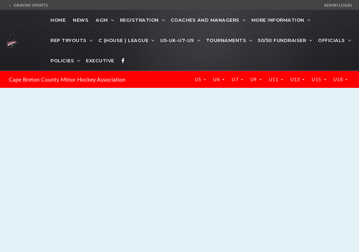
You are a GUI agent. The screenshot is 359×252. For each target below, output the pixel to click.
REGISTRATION (139, 20)
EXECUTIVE (100, 60)
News (80, 20)
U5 (199, 79)
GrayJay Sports (27, 5)
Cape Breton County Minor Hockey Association (67, 79)
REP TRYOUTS (68, 40)
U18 (338, 79)
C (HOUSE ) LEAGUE (124, 40)
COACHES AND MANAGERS (205, 20)
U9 (254, 79)
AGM (102, 20)
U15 (317, 79)
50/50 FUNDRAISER (282, 40)
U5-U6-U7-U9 (177, 40)
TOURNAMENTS (226, 40)
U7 (236, 79)
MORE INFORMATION (277, 20)
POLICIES (62, 60)
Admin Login (338, 5)
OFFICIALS (331, 40)
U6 (217, 79)
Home (58, 20)
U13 (295, 79)
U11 (274, 79)
